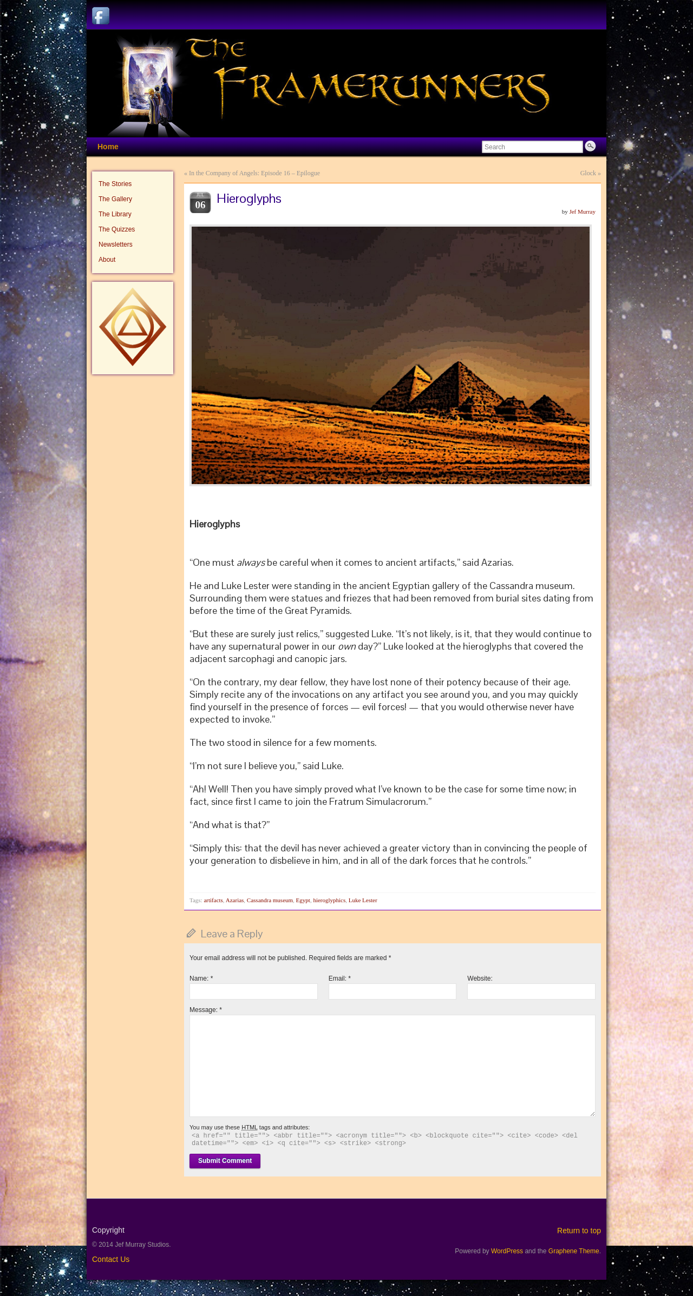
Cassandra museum (270, 900)
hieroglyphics (329, 900)
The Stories (115, 184)
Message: (205, 1010)
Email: (340, 978)
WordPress (507, 1251)
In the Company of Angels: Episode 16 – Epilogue (254, 173)
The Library (115, 214)
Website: (479, 978)
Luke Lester (363, 900)
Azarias (235, 900)
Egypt (303, 900)
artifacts (213, 900)
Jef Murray (582, 211)
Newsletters (116, 244)
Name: (201, 978)
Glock (588, 173)
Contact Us (110, 1259)
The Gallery (115, 199)
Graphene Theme (573, 1251)
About (107, 259)
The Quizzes (117, 229)
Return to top (579, 1230)
